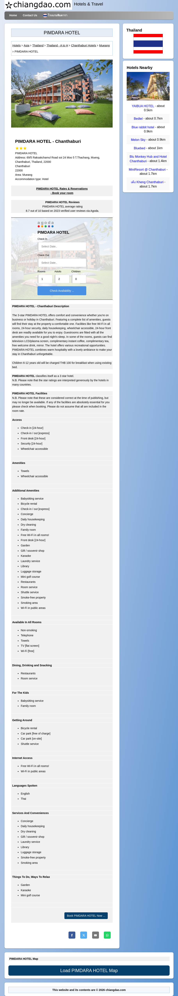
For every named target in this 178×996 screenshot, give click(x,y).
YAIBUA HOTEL (143, 106)
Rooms (41, 271)
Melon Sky (138, 139)
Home (13, 15)
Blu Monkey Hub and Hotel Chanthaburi (148, 159)
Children (76, 271)
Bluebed (140, 148)
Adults (57, 271)
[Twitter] (83, 935)
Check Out (43, 255)
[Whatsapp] (107, 935)
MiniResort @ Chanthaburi (147, 169)
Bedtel (138, 118)
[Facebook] (72, 935)
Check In (42, 239)
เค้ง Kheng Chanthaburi (147, 182)
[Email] (95, 935)
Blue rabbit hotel (143, 127)
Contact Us (30, 15)
